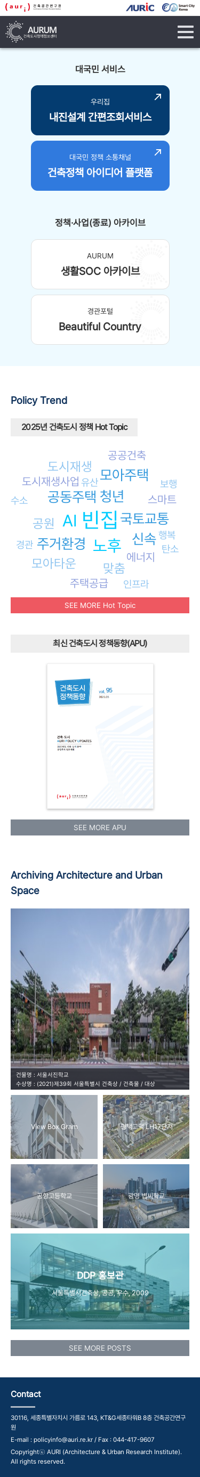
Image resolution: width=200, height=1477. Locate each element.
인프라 (136, 584)
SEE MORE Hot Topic (100, 605)
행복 (166, 535)
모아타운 (53, 563)
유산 (89, 482)
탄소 (170, 549)
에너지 (140, 557)
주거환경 (61, 543)
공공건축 (127, 455)
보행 (168, 484)
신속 (144, 539)
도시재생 (69, 466)
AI (69, 520)
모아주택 (124, 475)
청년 (112, 496)
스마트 (162, 499)
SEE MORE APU (100, 827)
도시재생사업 (50, 481)
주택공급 (89, 583)
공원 (44, 523)
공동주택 (72, 497)
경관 (24, 544)
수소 (19, 500)
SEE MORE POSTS (100, 1348)
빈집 (100, 519)
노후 (107, 545)
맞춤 (114, 568)
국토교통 (144, 518)
